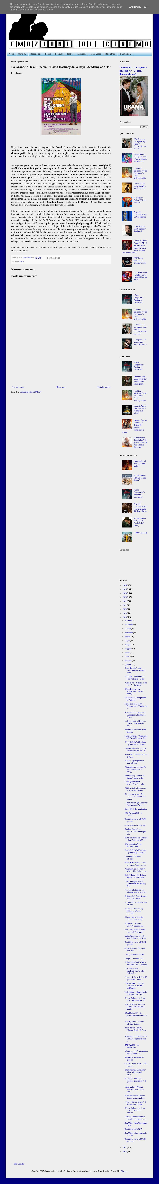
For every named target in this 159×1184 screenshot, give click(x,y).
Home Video (95, 54)
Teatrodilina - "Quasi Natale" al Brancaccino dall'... (136, 993)
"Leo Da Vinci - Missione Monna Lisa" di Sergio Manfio (135, 1006)
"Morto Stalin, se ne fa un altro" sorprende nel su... (135, 999)
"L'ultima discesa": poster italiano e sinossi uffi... (135, 1097)
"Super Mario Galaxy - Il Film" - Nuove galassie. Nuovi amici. (140, 157)
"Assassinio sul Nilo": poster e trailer (140, 463)
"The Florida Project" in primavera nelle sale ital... (136, 891)
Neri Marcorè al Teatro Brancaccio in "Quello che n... (136, 706)
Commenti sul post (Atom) (30, 392)
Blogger (124, 1171)
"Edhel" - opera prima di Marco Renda (134, 762)
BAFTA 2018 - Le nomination (132, 1046)
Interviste (81, 54)
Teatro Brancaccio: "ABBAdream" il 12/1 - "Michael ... (135, 970)
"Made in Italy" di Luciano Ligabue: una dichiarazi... (136, 743)
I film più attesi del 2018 (134, 954)
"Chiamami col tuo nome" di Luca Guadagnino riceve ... (136, 1038)
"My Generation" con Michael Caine (133, 845)
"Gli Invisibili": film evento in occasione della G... (135, 789)
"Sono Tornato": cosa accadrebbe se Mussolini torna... (135, 670)
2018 (125, 617)
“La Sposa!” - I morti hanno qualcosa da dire (140, 341)
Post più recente (18, 387)
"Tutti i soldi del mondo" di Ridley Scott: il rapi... (135, 1103)
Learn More (135, 7)
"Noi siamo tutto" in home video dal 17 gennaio (135, 931)
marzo (127, 657)
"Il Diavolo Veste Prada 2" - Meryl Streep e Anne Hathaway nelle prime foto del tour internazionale (134, 247)
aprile (127, 653)
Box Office (110, 54)
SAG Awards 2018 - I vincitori (133, 814)
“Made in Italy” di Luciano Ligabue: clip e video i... (135, 851)
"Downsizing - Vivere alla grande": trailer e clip (135, 777)
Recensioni (36, 54)
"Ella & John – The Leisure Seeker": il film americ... (135, 876)
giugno (128, 645)
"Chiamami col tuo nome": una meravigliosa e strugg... (135, 769)
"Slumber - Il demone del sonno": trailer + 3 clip (135, 678)
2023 (125, 597)
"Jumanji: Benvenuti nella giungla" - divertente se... (135, 1118)
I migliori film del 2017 (134, 958)
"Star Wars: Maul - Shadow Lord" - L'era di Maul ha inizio (140, 276)
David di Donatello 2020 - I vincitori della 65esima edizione (140, 507)
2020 (125, 609)
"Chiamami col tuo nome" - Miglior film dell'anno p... (136, 870)
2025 (125, 589)
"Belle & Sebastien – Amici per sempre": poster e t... (135, 864)
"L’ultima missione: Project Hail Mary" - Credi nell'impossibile (140, 173)
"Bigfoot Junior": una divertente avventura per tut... (135, 831)
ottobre (128, 629)
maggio (128, 649)
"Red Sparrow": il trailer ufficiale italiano (134, 1023)
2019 (125, 613)
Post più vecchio (103, 387)
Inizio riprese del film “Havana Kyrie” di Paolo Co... (135, 1030)
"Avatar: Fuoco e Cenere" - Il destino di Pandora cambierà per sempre (134, 426)
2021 (125, 605)
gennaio (128, 665)
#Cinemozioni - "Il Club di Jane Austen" (140, 477)
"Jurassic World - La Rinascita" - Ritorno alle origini (140, 409)
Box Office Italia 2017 (133, 1129)
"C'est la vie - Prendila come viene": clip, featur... (136, 684)
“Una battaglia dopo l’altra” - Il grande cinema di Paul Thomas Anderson (140, 442)
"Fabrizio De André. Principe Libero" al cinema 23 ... (136, 839)
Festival (59, 54)
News (11, 54)
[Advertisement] (61, 362)
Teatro (70, 54)
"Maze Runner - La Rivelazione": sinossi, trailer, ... (134, 691)
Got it (147, 7)
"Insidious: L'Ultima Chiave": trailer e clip (134, 924)
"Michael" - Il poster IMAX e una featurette (140, 186)
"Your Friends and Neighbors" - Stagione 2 (140, 228)
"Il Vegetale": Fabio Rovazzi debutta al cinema (136, 897)
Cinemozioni (125, 54)
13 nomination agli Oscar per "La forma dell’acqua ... (136, 804)
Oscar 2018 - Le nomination (136, 809)
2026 (125, 585)
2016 (125, 1152)
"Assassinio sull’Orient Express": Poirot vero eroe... (134, 1089)
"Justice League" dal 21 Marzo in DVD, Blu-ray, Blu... (135, 883)
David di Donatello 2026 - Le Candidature (140, 214)
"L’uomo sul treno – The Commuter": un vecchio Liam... (135, 796)
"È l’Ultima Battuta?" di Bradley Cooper (140, 260)
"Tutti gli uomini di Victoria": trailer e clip (134, 783)
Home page (60, 387)
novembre (129, 625)
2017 (125, 1147)
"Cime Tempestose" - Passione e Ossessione (139, 298)
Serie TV (22, 54)
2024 (125, 593)
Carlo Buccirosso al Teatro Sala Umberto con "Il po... (136, 937)
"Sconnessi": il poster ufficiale (133, 857)
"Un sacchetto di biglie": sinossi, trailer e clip (134, 918)
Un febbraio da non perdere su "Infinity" (135, 699)
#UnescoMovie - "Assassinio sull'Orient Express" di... (136, 737)
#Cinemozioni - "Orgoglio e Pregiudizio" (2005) (140, 522)
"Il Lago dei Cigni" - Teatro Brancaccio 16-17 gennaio (136, 963)
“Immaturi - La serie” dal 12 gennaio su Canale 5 (136, 978)
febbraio (128, 661)
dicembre (129, 621)
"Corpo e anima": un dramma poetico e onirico (136, 1052)
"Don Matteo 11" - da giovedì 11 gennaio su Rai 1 (136, 1015)
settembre (129, 633)
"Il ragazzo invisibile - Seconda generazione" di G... (135, 1080)
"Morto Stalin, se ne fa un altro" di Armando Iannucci (135, 1110)
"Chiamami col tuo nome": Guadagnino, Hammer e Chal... (135, 714)
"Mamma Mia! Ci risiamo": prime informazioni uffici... (135, 1072)
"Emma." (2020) (140, 533)
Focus (48, 54)
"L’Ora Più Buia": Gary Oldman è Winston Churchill (134, 911)
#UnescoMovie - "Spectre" (135, 825)
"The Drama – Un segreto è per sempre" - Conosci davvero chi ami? (133, 70)
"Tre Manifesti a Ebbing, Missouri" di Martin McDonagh (134, 985)
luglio (127, 641)
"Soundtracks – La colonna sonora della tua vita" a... (135, 749)
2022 (125, 601)
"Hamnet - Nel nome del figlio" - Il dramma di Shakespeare (141, 380)
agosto (128, 637)
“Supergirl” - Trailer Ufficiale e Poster (140, 200)
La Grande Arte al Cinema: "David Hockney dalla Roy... (135, 723)
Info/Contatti (19, 1164)
